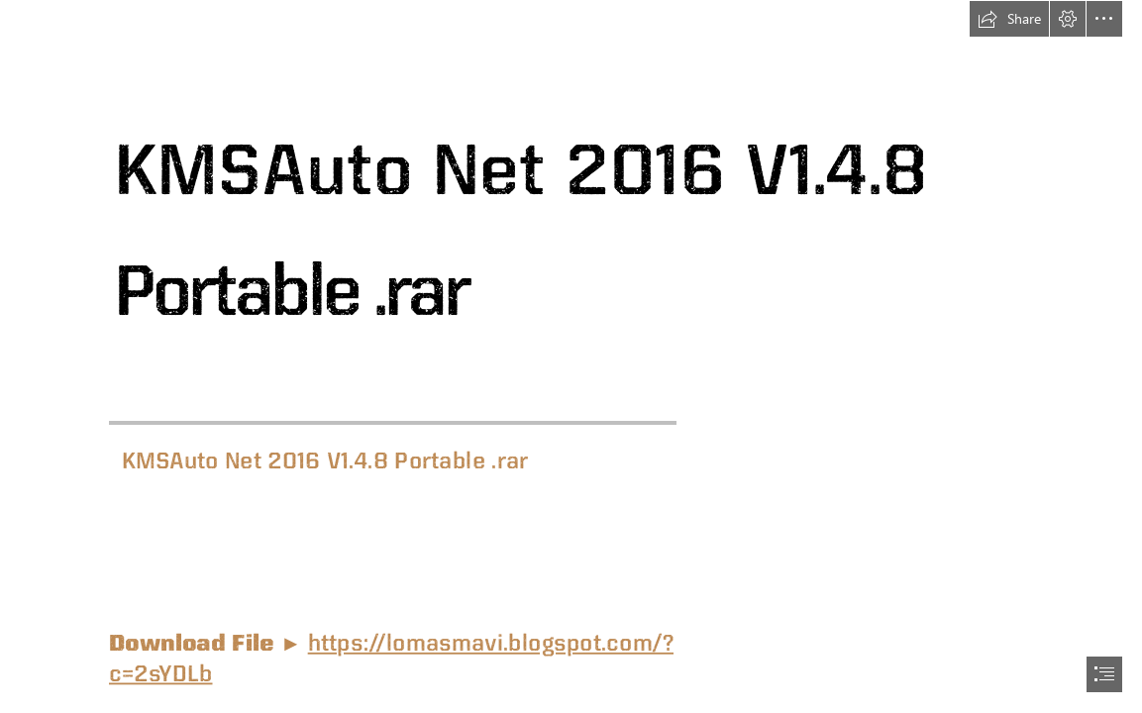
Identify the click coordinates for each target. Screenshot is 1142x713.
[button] (1009, 19)
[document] (571, 356)
